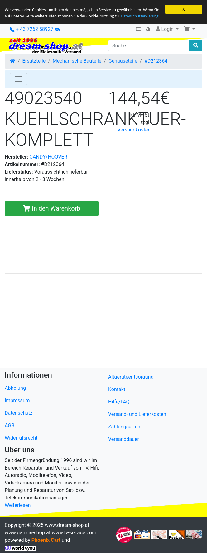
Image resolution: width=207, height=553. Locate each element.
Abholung (15, 388)
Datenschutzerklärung (140, 16)
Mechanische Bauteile (77, 61)
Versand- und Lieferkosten (137, 414)
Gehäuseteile (122, 61)
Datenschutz (18, 413)
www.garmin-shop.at (28, 533)
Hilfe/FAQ (119, 401)
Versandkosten (134, 130)
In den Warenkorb (51, 208)
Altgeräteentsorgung (130, 376)
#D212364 (155, 61)
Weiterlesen (18, 505)
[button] (189, 29)
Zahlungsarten (124, 426)
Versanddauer (123, 439)
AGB (9, 425)
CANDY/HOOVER (48, 157)
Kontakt (116, 389)
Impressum (17, 400)
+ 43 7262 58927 (31, 29)
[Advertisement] (103, 321)
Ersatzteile (34, 61)
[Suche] (149, 45)
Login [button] (165, 29)
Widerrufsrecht (21, 438)
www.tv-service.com (74, 533)
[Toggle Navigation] (18, 79)
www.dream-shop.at (67, 525)
